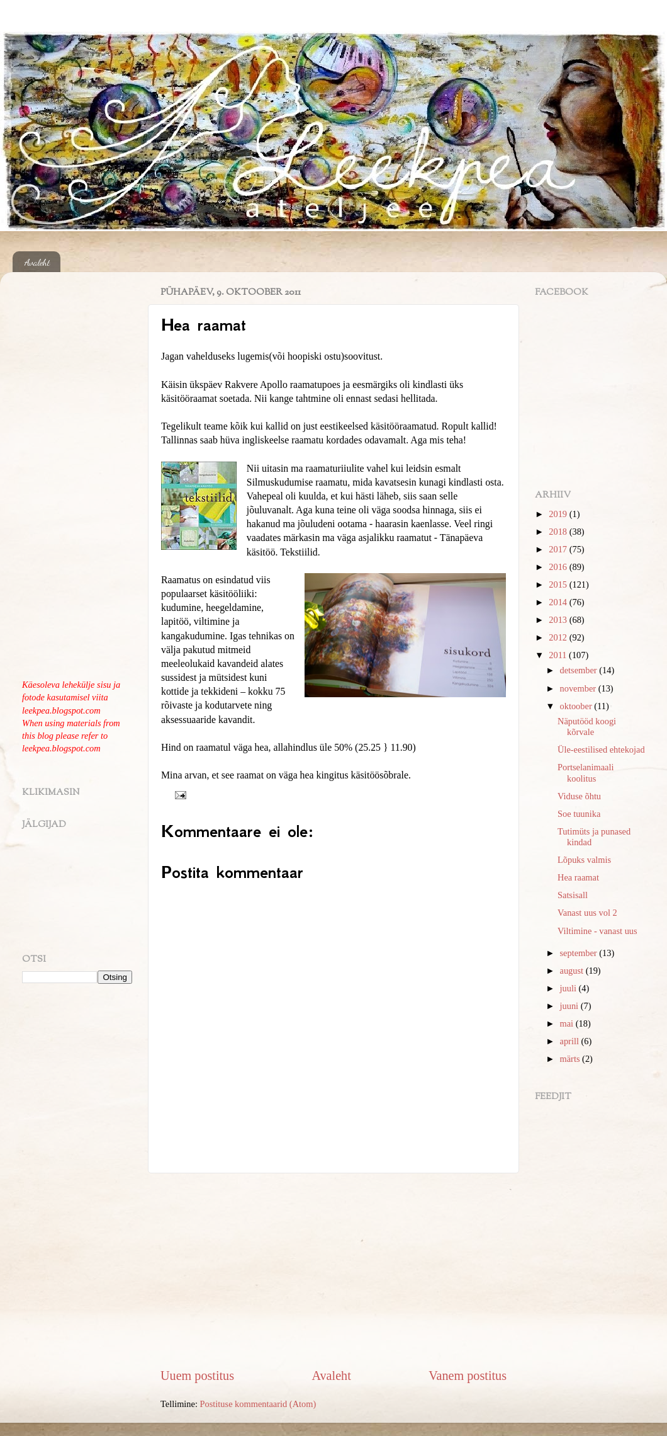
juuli (569, 988)
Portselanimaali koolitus (586, 772)
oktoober (577, 706)
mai (568, 1023)
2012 (559, 637)
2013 (559, 620)
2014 (559, 602)
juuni (570, 1006)
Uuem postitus (197, 1375)
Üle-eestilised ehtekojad (601, 749)
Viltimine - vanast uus (597, 931)
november (579, 688)
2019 (559, 514)
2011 (559, 655)
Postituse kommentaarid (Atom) (258, 1404)
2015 (559, 584)
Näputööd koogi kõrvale (587, 726)
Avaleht (37, 262)
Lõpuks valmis (584, 860)
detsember (580, 670)
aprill (570, 1041)
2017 (559, 549)
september (580, 953)
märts (571, 1059)
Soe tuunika (579, 814)
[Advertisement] (333, 1269)
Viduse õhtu (579, 796)
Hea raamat (578, 877)
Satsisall (573, 895)
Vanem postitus (468, 1375)
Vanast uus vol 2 (587, 913)
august (573, 971)
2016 (559, 567)
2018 (559, 532)
